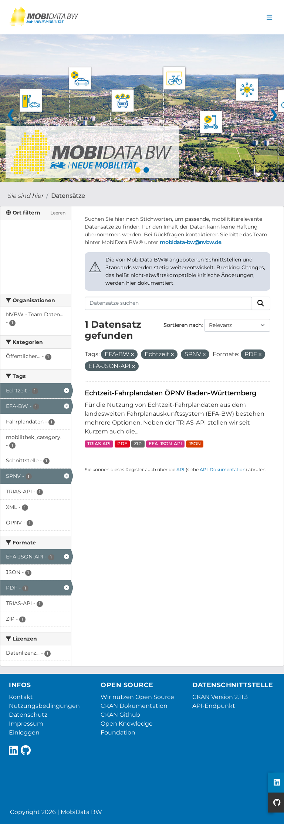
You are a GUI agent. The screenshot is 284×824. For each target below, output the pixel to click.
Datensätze (68, 195)
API (180, 469)
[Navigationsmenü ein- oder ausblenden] (269, 17)
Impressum (26, 723)
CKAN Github (120, 714)
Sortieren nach (182, 325)
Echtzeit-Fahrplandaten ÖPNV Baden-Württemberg (170, 393)
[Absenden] (260, 303)
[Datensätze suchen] (168, 303)
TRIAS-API (99, 443)
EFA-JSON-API (165, 443)
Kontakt (21, 696)
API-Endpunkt (213, 705)
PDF (122, 443)
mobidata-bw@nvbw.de (190, 242)
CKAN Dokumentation (134, 705)
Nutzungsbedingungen (44, 705)
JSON (195, 443)
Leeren (57, 213)
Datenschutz (28, 714)
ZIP (138, 443)
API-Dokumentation (223, 469)
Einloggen (24, 732)
